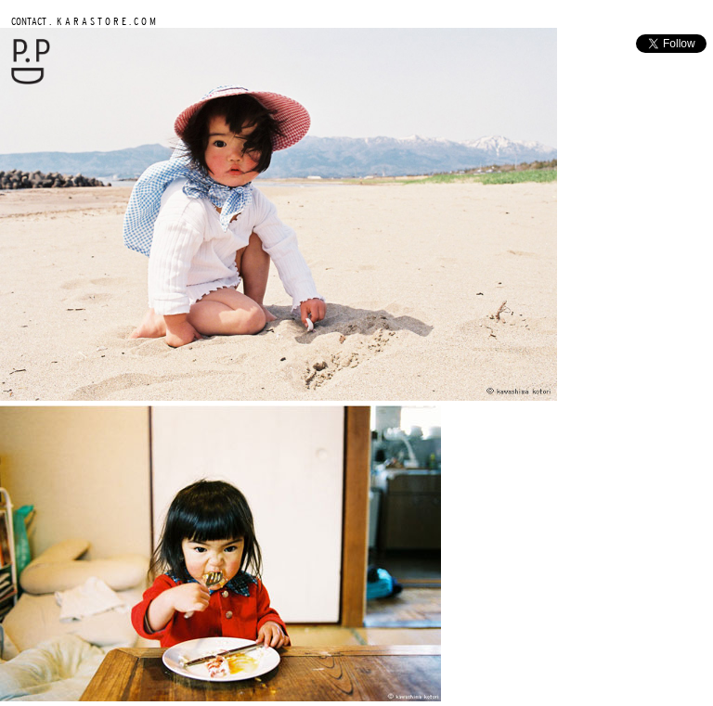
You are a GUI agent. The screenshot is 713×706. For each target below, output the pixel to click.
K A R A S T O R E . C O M (105, 21)
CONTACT (28, 21)
